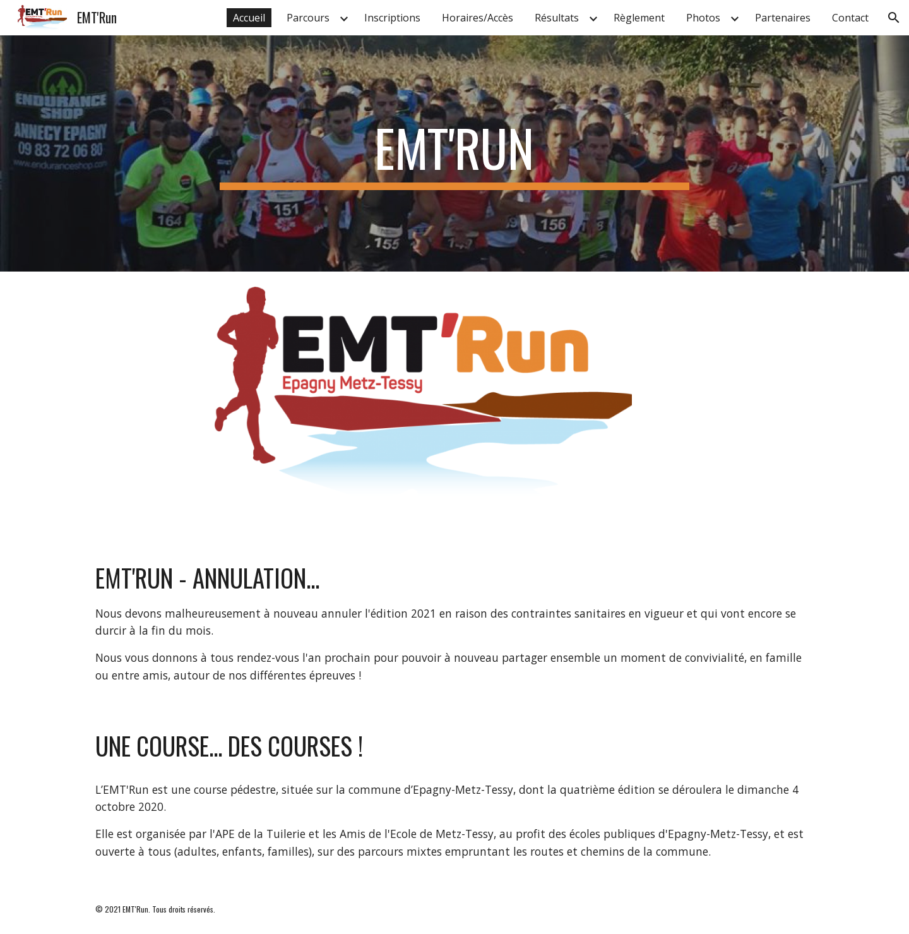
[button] (894, 18)
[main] (454, 153)
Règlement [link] (639, 18)
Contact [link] (850, 18)
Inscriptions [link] (392, 18)
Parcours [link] (308, 18)
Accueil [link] (249, 18)
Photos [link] (703, 18)
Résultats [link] (557, 18)
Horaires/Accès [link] (477, 18)
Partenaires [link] (783, 18)
